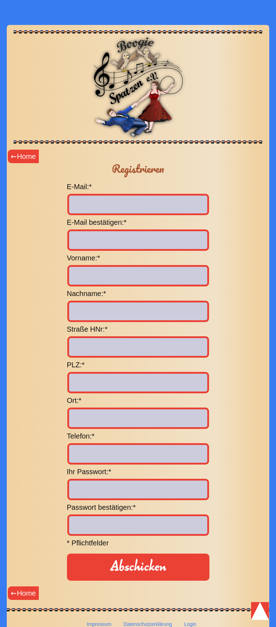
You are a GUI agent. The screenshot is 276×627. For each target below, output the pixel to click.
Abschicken (138, 567)
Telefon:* (81, 436)
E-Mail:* (79, 187)
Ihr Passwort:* (89, 472)
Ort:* (74, 400)
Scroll (260, 611)
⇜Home (23, 156)
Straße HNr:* (87, 329)
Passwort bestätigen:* (101, 507)
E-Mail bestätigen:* (97, 222)
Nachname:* (86, 293)
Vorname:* (83, 258)
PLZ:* (76, 365)
